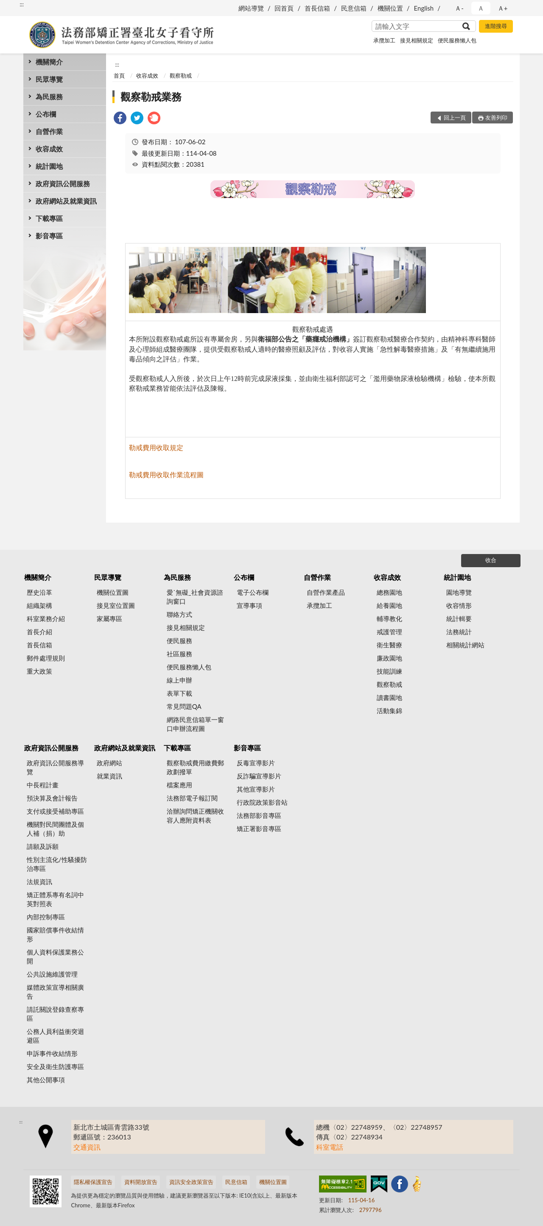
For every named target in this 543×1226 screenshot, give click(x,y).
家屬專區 (109, 618)
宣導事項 (249, 605)
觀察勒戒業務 (151, 96)
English (424, 8)
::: (22, 4)
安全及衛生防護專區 (55, 1066)
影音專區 (49, 236)
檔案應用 (179, 785)
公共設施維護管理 (52, 974)
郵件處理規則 (46, 658)
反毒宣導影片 (256, 763)
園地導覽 (459, 592)
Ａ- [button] (459, 8)
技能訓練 (389, 671)
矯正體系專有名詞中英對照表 (55, 899)
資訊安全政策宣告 (191, 1181)
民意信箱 (354, 8)
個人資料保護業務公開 (55, 956)
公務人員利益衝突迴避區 (55, 1035)
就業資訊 (109, 776)
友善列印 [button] (496, 117)
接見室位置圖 (116, 605)
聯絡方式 (179, 614)
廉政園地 (389, 658)
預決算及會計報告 (52, 798)
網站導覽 (251, 8)
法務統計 (459, 631)
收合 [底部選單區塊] (490, 560)
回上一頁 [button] (455, 117)
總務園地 (389, 592)
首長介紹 (39, 631)
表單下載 (179, 693)
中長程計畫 (43, 785)
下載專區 (49, 218)
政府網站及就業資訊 (66, 201)
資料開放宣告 (140, 1181)
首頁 (119, 75)
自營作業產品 (326, 592)
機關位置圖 (113, 592)
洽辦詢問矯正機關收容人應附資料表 (195, 815)
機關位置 (390, 8)
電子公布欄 (253, 592)
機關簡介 (49, 62)
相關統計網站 (465, 645)
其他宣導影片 (256, 789)
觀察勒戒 (181, 75)
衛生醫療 (389, 645)
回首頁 (284, 8)
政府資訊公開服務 (63, 183)
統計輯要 (459, 618)
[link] (120, 119)
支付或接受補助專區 (55, 811)
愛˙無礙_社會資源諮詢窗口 (195, 596)
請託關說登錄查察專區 (55, 1013)
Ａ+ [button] (503, 8)
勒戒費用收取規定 (156, 447)
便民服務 (179, 640)
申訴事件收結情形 (52, 1053)
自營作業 (49, 131)
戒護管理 (389, 631)
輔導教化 (389, 618)
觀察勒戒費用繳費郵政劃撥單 (195, 767)
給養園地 (389, 605)
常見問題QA (184, 706)
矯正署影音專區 (259, 828)
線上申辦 (179, 680)
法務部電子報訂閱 (192, 798)
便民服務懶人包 (457, 40)
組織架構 (39, 605)
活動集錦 (389, 710)
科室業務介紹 (46, 618)
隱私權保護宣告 (93, 1181)
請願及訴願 (43, 846)
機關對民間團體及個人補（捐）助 (55, 828)
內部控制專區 (46, 917)
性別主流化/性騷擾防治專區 (57, 864)
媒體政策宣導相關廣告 (55, 991)
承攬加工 (384, 40)
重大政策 (39, 671)
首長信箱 (317, 8)
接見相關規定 (416, 40)
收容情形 (459, 605)
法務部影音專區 (259, 815)
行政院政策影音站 (262, 802)
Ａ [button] (481, 8)
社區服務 (179, 654)
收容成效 (49, 149)
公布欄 (46, 114)
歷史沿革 (39, 592)
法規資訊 (39, 881)
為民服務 (49, 96)
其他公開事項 (46, 1079)
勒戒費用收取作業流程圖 (166, 474)
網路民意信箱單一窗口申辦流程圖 (195, 724)
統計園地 (49, 166)
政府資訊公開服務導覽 (55, 767)
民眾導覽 (49, 79)
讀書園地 (389, 697)
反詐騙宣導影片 (259, 776)
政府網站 (109, 763)
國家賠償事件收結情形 (55, 934)
